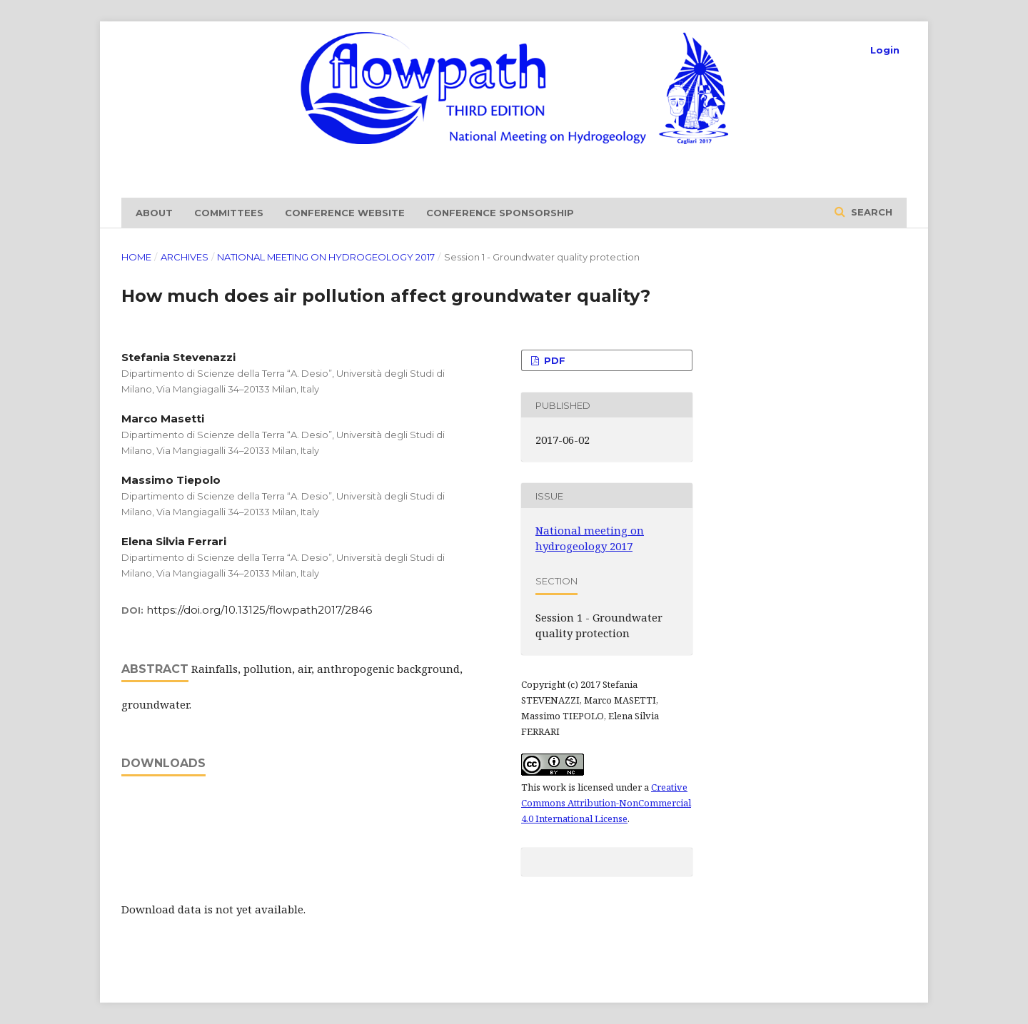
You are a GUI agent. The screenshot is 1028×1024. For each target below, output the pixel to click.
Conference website (345, 212)
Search (870, 212)
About (154, 212)
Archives (184, 257)
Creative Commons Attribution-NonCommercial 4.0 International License (606, 803)
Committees (228, 212)
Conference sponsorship (500, 212)
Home (136, 257)
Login (885, 50)
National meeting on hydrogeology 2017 (326, 257)
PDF (553, 360)
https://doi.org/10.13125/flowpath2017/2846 (259, 610)
